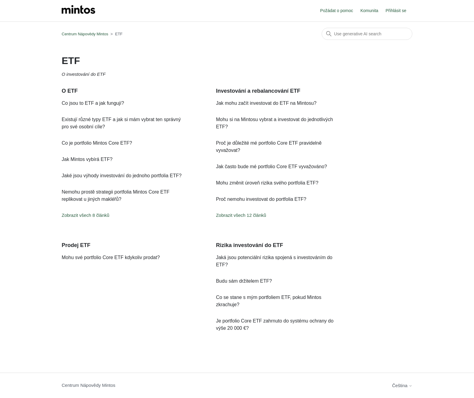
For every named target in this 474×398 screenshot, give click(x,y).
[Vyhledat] (367, 34)
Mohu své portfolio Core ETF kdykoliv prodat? (111, 257)
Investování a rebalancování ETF (258, 91)
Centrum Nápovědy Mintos (85, 34)
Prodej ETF (76, 245)
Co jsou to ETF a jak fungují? (93, 103)
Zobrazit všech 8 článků (85, 215)
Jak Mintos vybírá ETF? (87, 159)
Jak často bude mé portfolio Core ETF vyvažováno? (271, 166)
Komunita (369, 10)
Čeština (402, 385)
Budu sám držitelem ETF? (244, 281)
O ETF (70, 91)
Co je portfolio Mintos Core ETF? (97, 143)
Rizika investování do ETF (249, 245)
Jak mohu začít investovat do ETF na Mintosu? (266, 103)
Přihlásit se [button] (396, 10)
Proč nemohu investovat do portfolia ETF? (261, 199)
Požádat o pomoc (336, 10)
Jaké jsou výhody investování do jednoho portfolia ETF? (122, 175)
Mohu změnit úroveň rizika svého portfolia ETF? (267, 182)
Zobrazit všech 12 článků (241, 215)
